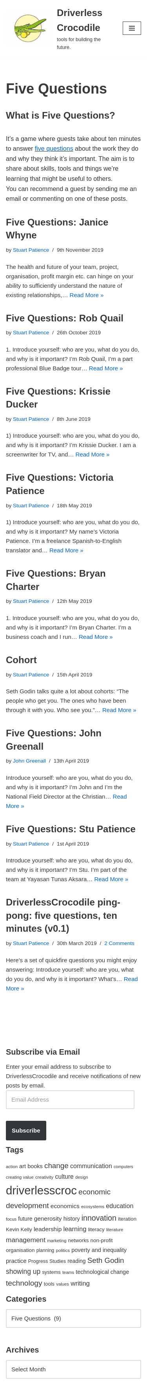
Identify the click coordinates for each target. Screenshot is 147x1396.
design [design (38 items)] (81, 1177)
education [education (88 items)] (119, 1205)
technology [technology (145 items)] (24, 1283)
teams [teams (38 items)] (68, 1272)
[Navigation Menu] (132, 28)
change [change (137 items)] (56, 1166)
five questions (54, 148)
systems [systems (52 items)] (51, 1272)
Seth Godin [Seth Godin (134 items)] (105, 1260)
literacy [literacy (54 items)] (96, 1229)
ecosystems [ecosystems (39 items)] (92, 1206)
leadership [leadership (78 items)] (48, 1229)
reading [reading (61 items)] (76, 1261)
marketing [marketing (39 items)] (56, 1240)
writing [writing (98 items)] (80, 1283)
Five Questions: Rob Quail (64, 318)
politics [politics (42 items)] (63, 1250)
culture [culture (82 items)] (64, 1176)
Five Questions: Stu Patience (71, 829)
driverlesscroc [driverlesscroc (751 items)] (41, 1190)
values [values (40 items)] (62, 1284)
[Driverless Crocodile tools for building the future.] (58, 28)
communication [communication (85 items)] (91, 1166)
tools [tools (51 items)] (49, 1284)
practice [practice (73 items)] (16, 1260)
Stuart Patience (31, 250)
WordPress (71, 1388)
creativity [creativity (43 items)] (44, 1177)
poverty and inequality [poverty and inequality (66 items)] (99, 1250)
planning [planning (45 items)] (45, 1250)
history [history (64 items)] (72, 1219)
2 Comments (119, 943)
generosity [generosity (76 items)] (48, 1218)
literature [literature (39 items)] (114, 1229)
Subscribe (26, 1130)
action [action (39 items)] (12, 1166)
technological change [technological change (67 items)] (102, 1272)
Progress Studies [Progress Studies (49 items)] (47, 1261)
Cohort (21, 660)
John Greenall (29, 761)
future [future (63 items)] (25, 1219)
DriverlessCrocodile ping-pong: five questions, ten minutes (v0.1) (63, 915)
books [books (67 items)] (35, 1166)
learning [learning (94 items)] (74, 1229)
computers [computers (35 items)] (123, 1166)
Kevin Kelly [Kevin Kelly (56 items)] (19, 1229)
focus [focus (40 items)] (11, 1219)
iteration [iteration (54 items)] (127, 1219)
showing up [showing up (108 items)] (23, 1271)
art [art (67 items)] (22, 1166)
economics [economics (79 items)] (65, 1206)
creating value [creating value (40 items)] (20, 1177)
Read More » (87, 295)
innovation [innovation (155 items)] (99, 1218)
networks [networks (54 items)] (78, 1240)
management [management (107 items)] (25, 1240)
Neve (13, 1388)
